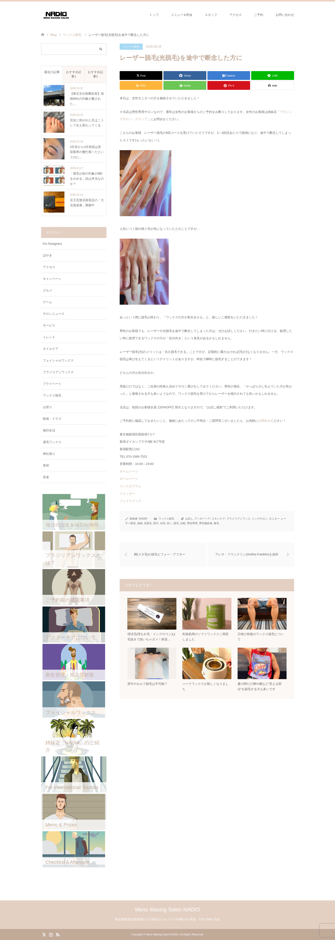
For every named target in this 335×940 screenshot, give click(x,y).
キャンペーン (52, 278)
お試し (189, 518)
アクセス (235, 15)
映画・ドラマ (52, 418)
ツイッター (127, 493)
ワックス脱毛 (131, 46)
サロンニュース (53, 313)
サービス (49, 325)
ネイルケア (50, 348)
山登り (47, 407)
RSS (57, 934)
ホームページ (129, 471)
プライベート (52, 383)
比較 (183, 523)
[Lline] (272, 75)
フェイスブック (130, 501)
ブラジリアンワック (238, 518)
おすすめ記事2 (95, 74)
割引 (156, 523)
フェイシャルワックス (58, 360)
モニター (274, 518)
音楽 (46, 477)
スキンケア (218, 518)
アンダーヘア (202, 518)
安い (169, 523)
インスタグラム (130, 486)
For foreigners (52, 243)
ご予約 (258, 15)
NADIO (143, 518)
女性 (162, 523)
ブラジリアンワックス (58, 372)
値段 (140, 523)
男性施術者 (205, 523)
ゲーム (47, 302)
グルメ (47, 290)
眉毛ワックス (52, 442)
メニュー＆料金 (181, 15)
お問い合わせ (285, 15)
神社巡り (49, 453)
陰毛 (216, 523)
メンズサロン (259, 518)
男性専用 (192, 523)
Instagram (50, 934)
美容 (46, 465)
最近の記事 (52, 72)
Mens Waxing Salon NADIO (167, 909)
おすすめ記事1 (73, 74)
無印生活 (49, 430)
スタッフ (211, 15)
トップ (154, 15)
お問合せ (264, 420)
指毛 (176, 523)
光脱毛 (148, 523)
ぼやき (47, 255)
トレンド (49, 337)
